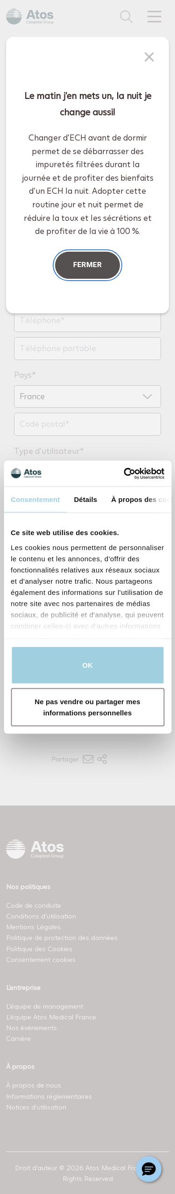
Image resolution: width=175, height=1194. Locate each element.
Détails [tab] (85, 499)
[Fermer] (149, 57)
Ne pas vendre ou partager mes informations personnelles (87, 706)
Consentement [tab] (35, 499)
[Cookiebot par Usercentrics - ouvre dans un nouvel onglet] (124, 473)
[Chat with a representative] (148, 1169)
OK (87, 665)
